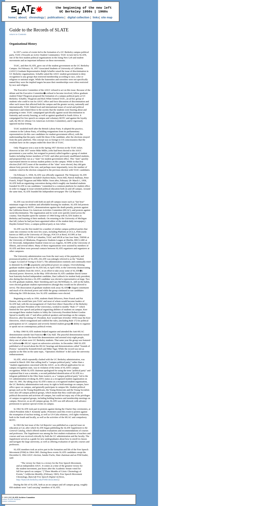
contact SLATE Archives (11, 499)
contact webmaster (9, 501)
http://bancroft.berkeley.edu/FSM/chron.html (37, 479)
